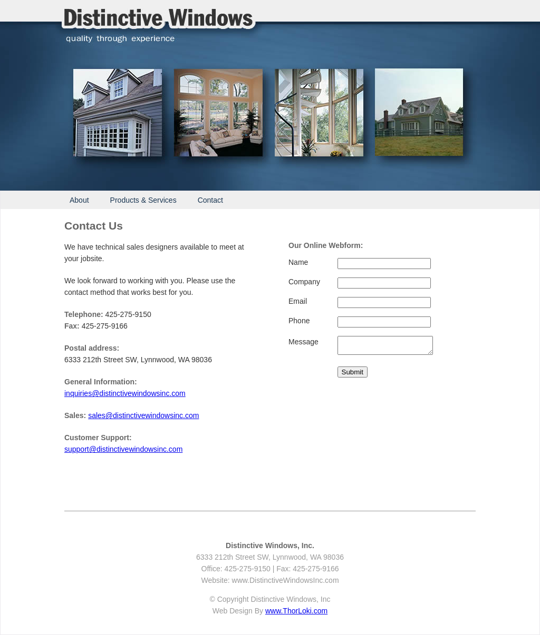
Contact (210, 200)
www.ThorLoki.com (296, 611)
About (79, 200)
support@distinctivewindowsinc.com (123, 449)
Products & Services (143, 200)
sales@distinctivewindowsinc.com (143, 415)
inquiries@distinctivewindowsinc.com (125, 393)
